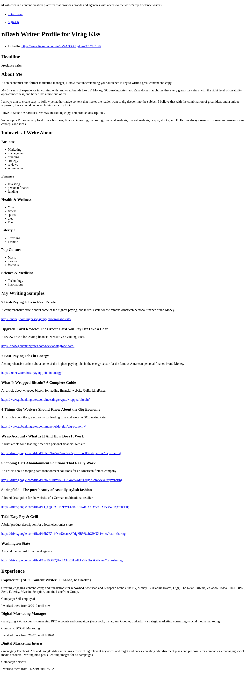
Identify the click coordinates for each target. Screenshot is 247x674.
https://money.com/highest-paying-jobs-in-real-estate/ (36, 319)
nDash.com (15, 14)
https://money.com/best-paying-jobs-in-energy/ (32, 372)
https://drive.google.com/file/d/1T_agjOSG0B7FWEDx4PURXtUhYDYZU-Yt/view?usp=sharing (65, 507)
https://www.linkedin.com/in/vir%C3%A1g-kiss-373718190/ (61, 46)
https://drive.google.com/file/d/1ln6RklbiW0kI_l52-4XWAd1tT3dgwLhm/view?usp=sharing (61, 480)
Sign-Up (13, 22)
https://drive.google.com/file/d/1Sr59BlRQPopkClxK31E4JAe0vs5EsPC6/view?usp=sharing (62, 560)
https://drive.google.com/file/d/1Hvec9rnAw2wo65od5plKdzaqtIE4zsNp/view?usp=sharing (61, 453)
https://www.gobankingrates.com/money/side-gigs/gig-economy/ (43, 426)
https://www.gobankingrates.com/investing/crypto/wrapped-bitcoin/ (45, 399)
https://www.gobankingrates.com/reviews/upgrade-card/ (37, 346)
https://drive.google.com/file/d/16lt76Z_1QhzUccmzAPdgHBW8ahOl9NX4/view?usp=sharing (63, 533)
